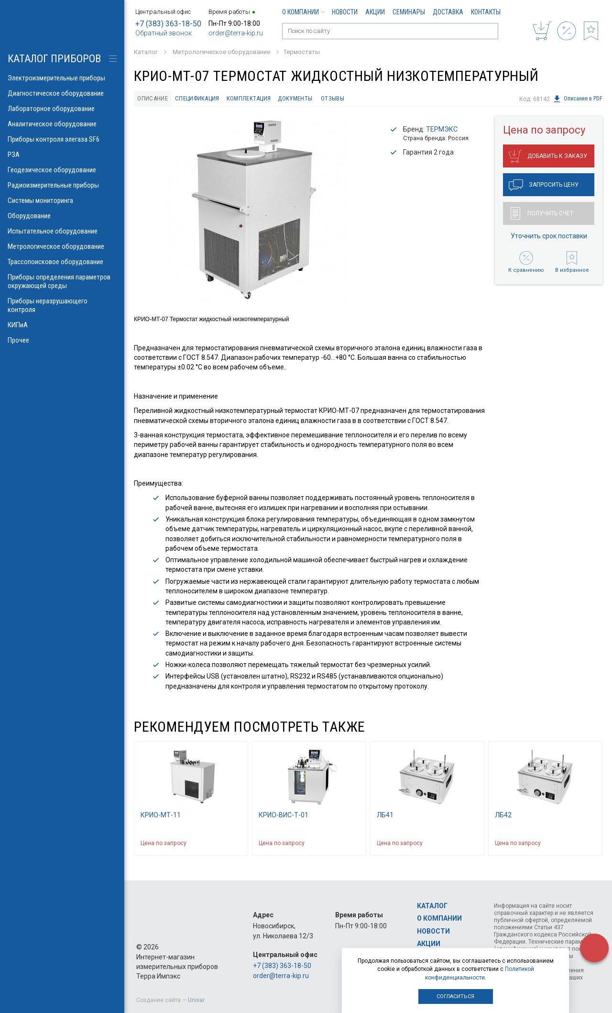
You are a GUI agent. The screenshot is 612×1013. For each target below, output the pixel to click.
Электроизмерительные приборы (62, 78)
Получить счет (542, 213)
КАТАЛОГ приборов (54, 59)
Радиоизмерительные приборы (62, 185)
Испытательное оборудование (62, 231)
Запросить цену (544, 185)
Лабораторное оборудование (62, 108)
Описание (153, 98)
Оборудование (62, 216)
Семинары (409, 12)
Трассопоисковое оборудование (62, 261)
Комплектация (249, 98)
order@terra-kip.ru (235, 33)
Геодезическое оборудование (62, 170)
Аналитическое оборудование (62, 124)
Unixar (196, 1000)
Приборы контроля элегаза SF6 (62, 139)
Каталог (432, 906)
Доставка (448, 12)
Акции (375, 12)
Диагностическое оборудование (62, 93)
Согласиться (455, 996)
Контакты (486, 12)
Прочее (62, 340)
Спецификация (197, 98)
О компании (303, 12)
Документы (296, 98)
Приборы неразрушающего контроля (62, 305)
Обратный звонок (163, 33)
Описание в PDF (577, 99)
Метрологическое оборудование (62, 246)
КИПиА (62, 325)
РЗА (62, 154)
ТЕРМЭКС (442, 129)
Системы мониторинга (62, 200)
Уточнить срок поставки (549, 236)
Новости (345, 12)
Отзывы (334, 98)
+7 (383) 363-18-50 (168, 23)
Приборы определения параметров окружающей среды (62, 281)
